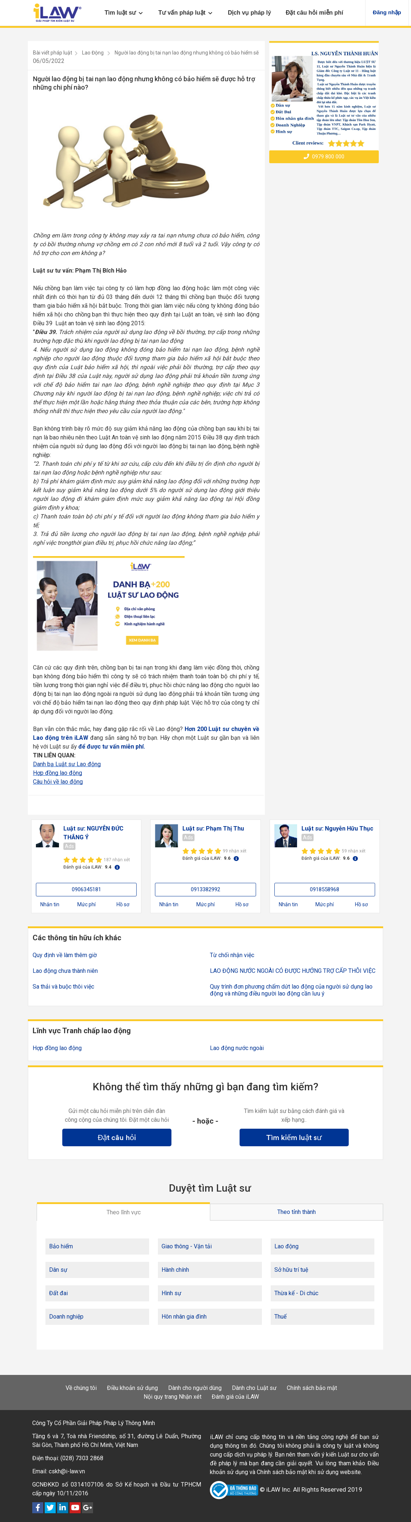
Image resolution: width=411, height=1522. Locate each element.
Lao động (286, 1246)
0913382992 (205, 889)
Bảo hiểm (61, 1246)
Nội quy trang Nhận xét (172, 1396)
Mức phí (86, 904)
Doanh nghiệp (66, 1316)
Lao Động (93, 53)
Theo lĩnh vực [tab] (124, 1212)
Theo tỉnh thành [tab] (296, 1211)
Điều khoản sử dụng (132, 1387)
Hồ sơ (122, 904)
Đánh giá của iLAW (235, 1396)
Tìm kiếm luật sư (294, 1137)
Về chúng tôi (81, 1387)
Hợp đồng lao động (57, 772)
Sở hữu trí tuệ (291, 1269)
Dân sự (58, 1269)
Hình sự (171, 1293)
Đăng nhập (387, 12)
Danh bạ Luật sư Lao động (67, 764)
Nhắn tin (49, 904)
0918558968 (324, 889)
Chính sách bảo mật (312, 1387)
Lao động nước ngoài (237, 1048)
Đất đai (58, 1293)
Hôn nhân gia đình (184, 1316)
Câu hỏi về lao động (58, 781)
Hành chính (175, 1269)
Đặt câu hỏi (117, 1137)
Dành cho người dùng (195, 1387)
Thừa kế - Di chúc (296, 1293)
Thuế (280, 1316)
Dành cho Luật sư (254, 1387)
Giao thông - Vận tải (187, 1246)
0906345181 (86, 889)
